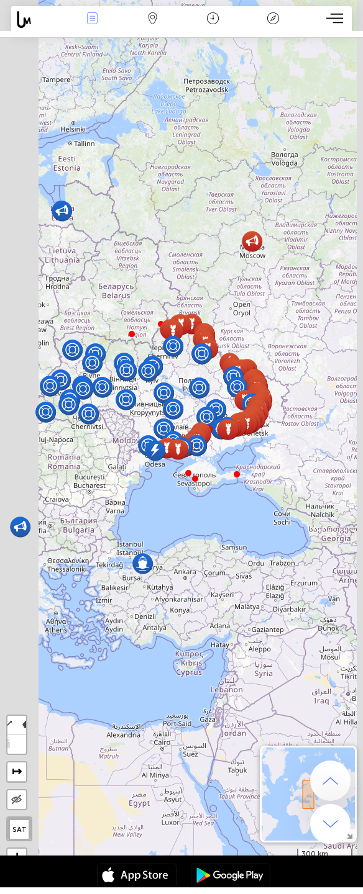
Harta (152, 19)
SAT (19, 829)
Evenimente (92, 19)
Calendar (212, 19)
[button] (132, 334)
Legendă (273, 19)
